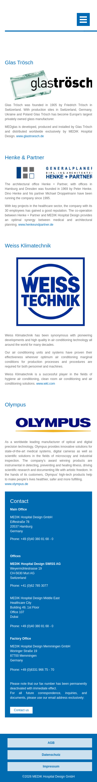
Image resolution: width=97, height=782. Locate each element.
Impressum (51, 766)
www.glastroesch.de (30, 136)
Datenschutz (51, 755)
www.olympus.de (16, 484)
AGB (51, 743)
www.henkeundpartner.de (35, 224)
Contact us (21, 710)
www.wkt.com (45, 383)
